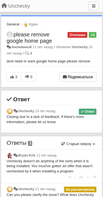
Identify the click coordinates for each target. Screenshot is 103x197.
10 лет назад (45, 111)
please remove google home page (29, 37)
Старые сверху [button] (78, 144)
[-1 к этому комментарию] (94, 177)
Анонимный (21, 47)
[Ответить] (69, 177)
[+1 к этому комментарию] (81, 177)
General (13, 24)
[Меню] (93, 6)
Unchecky (80, 47)
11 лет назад (46, 155)
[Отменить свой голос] (88, 177)
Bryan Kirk (26, 155)
